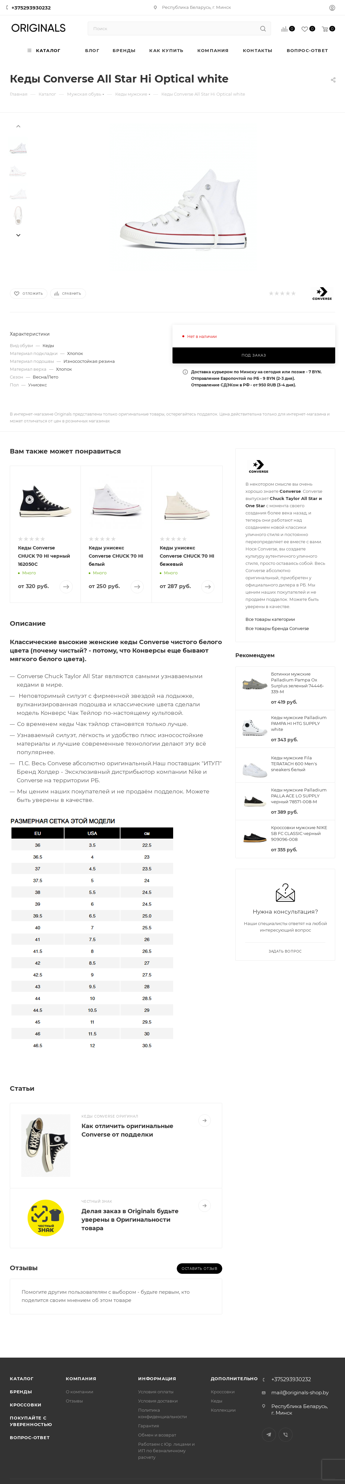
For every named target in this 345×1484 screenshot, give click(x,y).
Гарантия (148, 1425)
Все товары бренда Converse (277, 628)
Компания (81, 1378)
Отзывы (74, 1400)
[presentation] (18, 125)
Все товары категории (270, 619)
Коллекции (223, 1410)
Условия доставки (158, 1400)
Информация (157, 1378)
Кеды (216, 1400)
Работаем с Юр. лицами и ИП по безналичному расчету (166, 1450)
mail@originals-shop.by (300, 1392)
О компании (79, 1391)
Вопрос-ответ (30, 1437)
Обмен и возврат (157, 1435)
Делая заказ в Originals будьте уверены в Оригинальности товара (130, 1220)
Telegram (269, 1435)
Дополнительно (234, 1378)
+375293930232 (31, 8)
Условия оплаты (155, 1391)
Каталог (22, 1378)
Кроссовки (26, 1404)
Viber (286, 1435)
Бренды (21, 1391)
